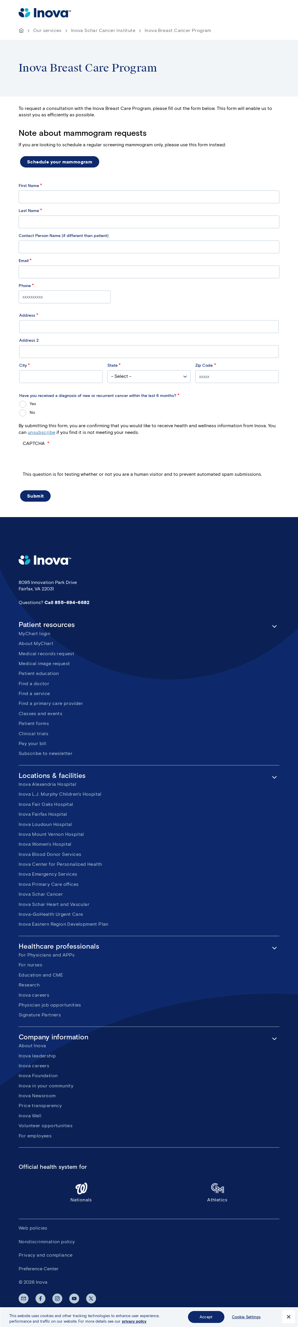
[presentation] (67, 459)
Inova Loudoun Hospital (45, 824)
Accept (206, 1321)
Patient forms (34, 723)
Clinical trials (33, 733)
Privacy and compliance (46, 1255)
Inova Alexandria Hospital (47, 784)
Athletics (217, 1192)
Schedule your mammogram (59, 162)
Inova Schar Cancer (41, 894)
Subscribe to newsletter (45, 753)
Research (29, 985)
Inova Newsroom (37, 1095)
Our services (47, 30)
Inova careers (34, 995)
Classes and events (40, 713)
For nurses (30, 965)
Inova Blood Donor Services (50, 854)
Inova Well (30, 1115)
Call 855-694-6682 (67, 602)
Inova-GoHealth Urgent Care (51, 914)
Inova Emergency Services (48, 874)
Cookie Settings (246, 1321)
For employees (35, 1136)
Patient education (39, 673)
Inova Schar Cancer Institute (103, 30)
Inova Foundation (38, 1075)
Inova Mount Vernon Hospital (51, 834)
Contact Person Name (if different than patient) (64, 235)
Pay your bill (32, 743)
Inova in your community (46, 1086)
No (32, 412)
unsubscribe (41, 432)
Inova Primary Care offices (49, 884)
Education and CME (41, 975)
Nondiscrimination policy (47, 1241)
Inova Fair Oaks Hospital (46, 804)
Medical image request (44, 663)
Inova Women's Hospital (45, 844)
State (112, 365)
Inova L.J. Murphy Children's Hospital (60, 794)
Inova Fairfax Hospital (43, 814)
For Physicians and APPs (46, 955)
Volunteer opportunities (45, 1125)
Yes (33, 403)
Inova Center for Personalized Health (60, 864)
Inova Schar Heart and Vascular (54, 904)
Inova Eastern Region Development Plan (64, 924)
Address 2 (29, 340)
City (23, 365)
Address (27, 315)
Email (24, 260)
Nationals (81, 1192)
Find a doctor (34, 683)
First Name (29, 185)
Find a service (34, 693)
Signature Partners (40, 1015)
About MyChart (36, 643)
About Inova (32, 1045)
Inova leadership (37, 1056)
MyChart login (34, 633)
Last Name (29, 210)
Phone (25, 285)
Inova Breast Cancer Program (178, 30)
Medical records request (46, 653)
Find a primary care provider (51, 703)
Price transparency (40, 1105)
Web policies (33, 1228)
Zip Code (204, 365)
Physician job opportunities (50, 1005)
